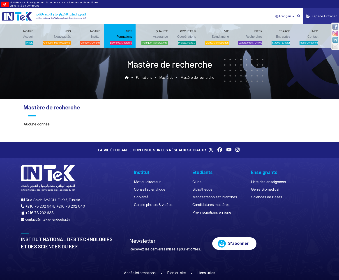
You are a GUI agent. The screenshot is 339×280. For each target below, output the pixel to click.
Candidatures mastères (211, 204)
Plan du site (176, 273)
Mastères (166, 77)
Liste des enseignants (268, 182)
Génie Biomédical (265, 189)
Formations (142, 77)
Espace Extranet (321, 16)
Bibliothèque (202, 189)
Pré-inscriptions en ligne (211, 212)
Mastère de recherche (198, 77)
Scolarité (141, 197)
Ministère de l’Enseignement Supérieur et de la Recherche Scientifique (53, 2)
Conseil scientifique (149, 189)
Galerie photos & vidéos (153, 204)
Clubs (196, 182)
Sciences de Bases (266, 197)
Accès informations (140, 273)
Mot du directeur (147, 182)
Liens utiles (206, 273)
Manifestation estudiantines (214, 197)
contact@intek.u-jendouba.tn (48, 219)
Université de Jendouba (24, 5)
